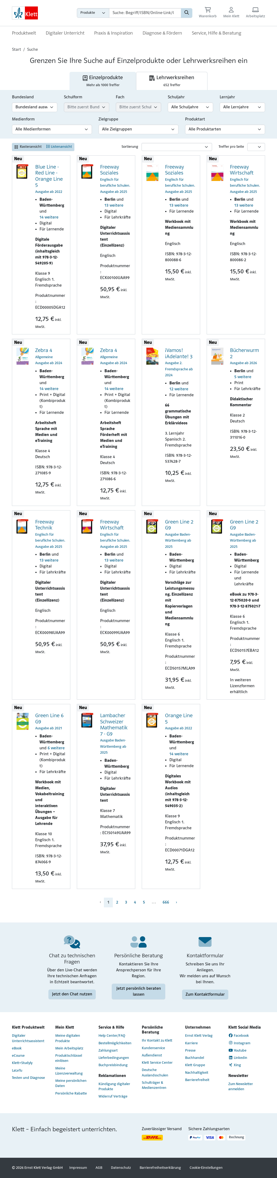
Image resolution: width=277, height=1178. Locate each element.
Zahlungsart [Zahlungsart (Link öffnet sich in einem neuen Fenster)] (108, 1051)
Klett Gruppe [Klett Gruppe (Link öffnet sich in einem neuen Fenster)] (195, 1065)
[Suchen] (186, 13)
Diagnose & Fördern (162, 33)
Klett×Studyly (22, 1063)
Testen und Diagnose (28, 1078)
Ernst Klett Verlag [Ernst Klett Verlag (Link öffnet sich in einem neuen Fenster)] (199, 1036)
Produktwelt (24, 33)
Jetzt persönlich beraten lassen (138, 991)
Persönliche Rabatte (71, 1094)
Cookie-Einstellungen (206, 1168)
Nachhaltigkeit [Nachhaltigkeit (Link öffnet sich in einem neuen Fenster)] (196, 1073)
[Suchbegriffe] (145, 13)
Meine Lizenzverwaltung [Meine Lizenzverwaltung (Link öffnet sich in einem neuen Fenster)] (69, 1071)
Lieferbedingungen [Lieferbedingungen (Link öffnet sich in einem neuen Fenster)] (113, 1058)
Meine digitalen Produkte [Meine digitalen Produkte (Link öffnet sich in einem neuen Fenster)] (67, 1038)
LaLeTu (17, 1071)
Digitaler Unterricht (65, 33)
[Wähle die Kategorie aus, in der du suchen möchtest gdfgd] (93, 13)
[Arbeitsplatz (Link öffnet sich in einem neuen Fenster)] (255, 13)
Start (16, 50)
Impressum (78, 1168)
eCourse (18, 1056)
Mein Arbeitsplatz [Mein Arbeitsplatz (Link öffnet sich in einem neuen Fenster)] (69, 1048)
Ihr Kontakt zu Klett (157, 1041)
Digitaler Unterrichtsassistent (28, 1038)
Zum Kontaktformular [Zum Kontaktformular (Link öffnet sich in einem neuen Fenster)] (205, 994)
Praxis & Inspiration (113, 33)
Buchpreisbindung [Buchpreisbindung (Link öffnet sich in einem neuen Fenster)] (113, 1065)
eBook (17, 1048)
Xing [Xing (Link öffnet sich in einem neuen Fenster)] (234, 1065)
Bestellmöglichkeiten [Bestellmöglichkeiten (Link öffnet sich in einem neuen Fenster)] (114, 1043)
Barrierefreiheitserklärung (160, 1168)
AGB (98, 1168)
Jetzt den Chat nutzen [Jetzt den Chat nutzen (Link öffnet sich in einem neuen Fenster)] (72, 994)
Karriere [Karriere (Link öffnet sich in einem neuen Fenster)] (191, 1043)
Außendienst (152, 1055)
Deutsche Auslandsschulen (155, 1072)
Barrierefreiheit (197, 1080)
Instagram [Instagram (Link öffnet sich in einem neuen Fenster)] (239, 1043)
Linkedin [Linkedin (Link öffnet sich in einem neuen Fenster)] (238, 1058)
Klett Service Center (157, 1063)
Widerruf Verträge (112, 1097)
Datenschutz (121, 1168)
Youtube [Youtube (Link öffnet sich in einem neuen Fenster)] (237, 1050)
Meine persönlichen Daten (71, 1083)
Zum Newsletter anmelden (240, 1086)
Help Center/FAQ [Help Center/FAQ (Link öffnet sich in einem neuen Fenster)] (111, 1036)
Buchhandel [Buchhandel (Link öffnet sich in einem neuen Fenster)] (194, 1058)
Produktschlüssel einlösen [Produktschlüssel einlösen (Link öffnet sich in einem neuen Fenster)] (68, 1058)
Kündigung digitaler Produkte (114, 1086)
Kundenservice (153, 1048)
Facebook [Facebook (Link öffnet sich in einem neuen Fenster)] (238, 1035)
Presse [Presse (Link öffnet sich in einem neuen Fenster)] (190, 1051)
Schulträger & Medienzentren (154, 1085)
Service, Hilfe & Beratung (216, 33)
